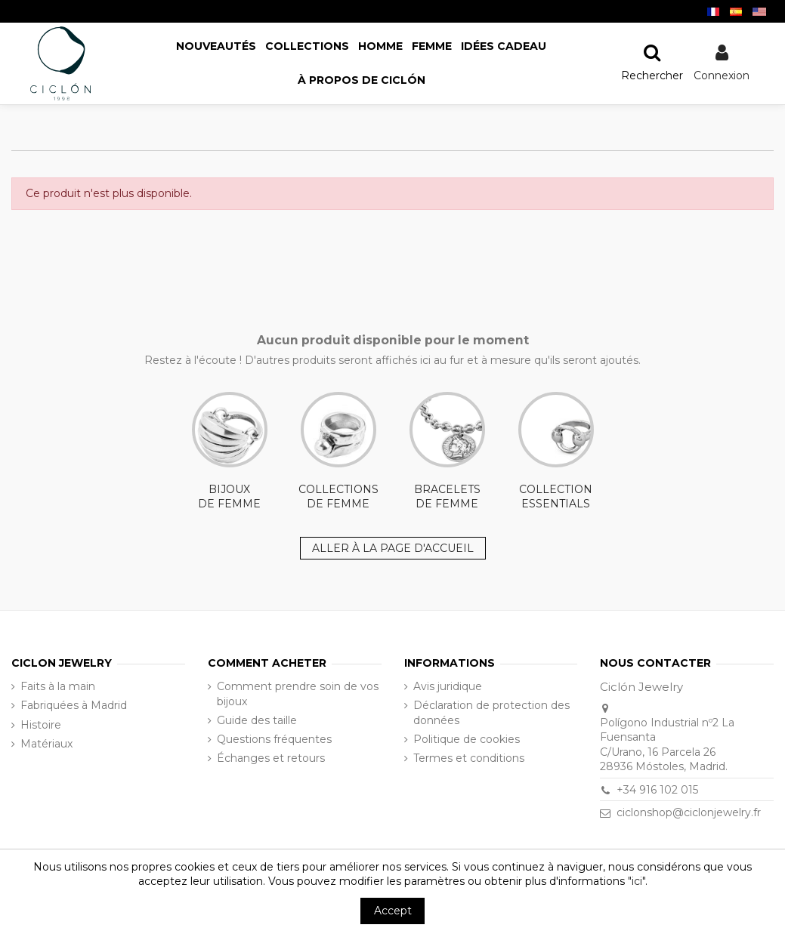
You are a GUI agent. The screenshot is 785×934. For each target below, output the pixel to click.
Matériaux (46, 744)
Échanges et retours (271, 758)
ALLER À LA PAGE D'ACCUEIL (393, 548)
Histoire (40, 725)
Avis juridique (447, 686)
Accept (393, 910)
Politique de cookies (466, 739)
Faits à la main (57, 686)
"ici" (636, 881)
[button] (361, 80)
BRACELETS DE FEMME (447, 451)
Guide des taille (257, 720)
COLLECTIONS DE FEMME (338, 451)
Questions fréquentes (274, 739)
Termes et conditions (468, 758)
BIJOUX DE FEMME (229, 451)
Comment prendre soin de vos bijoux (298, 694)
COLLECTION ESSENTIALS (556, 451)
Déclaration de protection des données (491, 712)
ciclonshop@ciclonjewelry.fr (689, 812)
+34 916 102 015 (657, 790)
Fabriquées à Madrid (73, 705)
